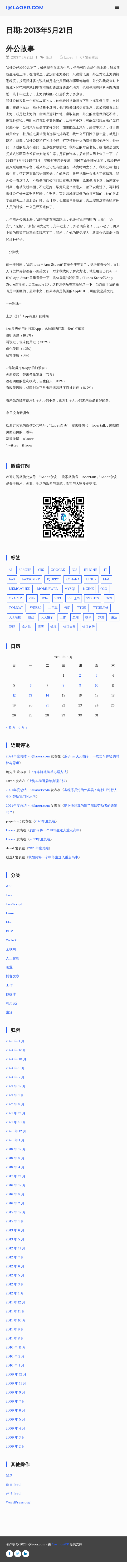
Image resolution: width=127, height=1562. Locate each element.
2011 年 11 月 (15, 1311)
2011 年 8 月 (15, 1338)
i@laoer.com (25, 7)
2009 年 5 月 (15, 1419)
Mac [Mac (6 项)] (106, 579)
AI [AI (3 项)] (10, 570)
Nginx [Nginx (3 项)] (88, 589)
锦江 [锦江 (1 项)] (53, 627)
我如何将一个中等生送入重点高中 (55, 830)
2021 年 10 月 (16, 1122)
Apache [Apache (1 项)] (25, 570)
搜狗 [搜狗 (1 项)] (88, 617)
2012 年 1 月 (15, 1293)
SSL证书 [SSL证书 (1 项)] (74, 598)
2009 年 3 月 (15, 1437)
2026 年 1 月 (15, 1041)
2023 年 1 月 (15, 1095)
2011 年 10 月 (16, 1320)
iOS (8, 886)
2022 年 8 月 (15, 1104)
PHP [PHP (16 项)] (32, 598)
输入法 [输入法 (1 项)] (26, 627)
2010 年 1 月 (15, 1365)
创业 (9, 967)
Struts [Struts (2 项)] (92, 598)
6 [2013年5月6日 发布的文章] (31, 685)
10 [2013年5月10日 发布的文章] (96, 685)
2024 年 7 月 (15, 1077)
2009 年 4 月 (15, 1428)
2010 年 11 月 (16, 1347)
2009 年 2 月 (15, 1446)
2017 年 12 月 (15, 1176)
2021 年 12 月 (15, 1113)
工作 (9, 985)
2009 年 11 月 (16, 1383)
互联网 (11, 949)
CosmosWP (60, 1544)
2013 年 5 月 (15, 1239)
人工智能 (12, 958)
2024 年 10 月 (16, 1059)
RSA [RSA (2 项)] (45, 598)
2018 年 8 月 (15, 1158)
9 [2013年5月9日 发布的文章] (80, 685)
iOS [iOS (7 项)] (74, 570)
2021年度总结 (45, 821)
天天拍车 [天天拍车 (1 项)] (47, 617)
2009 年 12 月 (16, 1374)
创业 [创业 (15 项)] (31, 617)
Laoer (68, 57)
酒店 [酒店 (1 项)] (41, 627)
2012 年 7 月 (15, 1257)
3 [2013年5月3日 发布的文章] (97, 675)
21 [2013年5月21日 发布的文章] (47, 705)
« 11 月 (11, 727)
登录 (9, 1475)
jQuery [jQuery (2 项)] (53, 579)
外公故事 (20, 48)
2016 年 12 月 (16, 1185)
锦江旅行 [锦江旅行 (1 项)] (88, 627)
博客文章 (12, 976)
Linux (10, 913)
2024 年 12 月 (16, 1050)
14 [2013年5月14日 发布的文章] (47, 695)
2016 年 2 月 (15, 1203)
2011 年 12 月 (15, 1302)
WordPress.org (18, 1502)
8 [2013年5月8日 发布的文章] (63, 685)
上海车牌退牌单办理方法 (48, 772)
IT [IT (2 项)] (105, 570)
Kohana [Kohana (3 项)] (72, 579)
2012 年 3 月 (15, 1284)
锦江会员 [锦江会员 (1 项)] (69, 627)
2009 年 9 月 (15, 1392)
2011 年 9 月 (15, 1329)
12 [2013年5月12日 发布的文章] (14, 695)
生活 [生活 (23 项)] (114, 617)
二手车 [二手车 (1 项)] (53, 608)
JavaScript (14, 904)
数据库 (11, 994)
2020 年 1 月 (15, 1140)
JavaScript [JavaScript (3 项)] (31, 579)
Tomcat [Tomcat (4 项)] (16, 608)
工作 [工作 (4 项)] (63, 617)
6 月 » (23, 727)
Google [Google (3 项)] (58, 570)
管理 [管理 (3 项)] (12, 627)
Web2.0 (11, 940)
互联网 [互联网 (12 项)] (81, 608)
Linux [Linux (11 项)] (91, 579)
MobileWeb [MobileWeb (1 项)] (47, 589)
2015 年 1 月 (15, 1221)
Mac (9, 922)
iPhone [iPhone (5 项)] (90, 570)
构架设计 (12, 1003)
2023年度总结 (40, 839)
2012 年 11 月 (15, 1248)
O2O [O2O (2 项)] (103, 589)
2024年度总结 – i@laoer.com (28, 756)
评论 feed (13, 1493)
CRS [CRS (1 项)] (41, 570)
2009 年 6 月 (15, 1410)
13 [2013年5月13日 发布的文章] (30, 695)
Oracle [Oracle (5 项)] (15, 598)
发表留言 (91, 57)
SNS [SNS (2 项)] (57, 598)
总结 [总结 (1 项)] (76, 617)
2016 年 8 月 (15, 1194)
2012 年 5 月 (15, 1275)
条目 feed (13, 1484)
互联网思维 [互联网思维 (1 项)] (100, 608)
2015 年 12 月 (16, 1212)
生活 (49, 57)
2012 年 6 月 (15, 1266)
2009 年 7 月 (15, 1401)
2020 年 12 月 (16, 1131)
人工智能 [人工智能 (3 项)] (15, 617)
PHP (9, 931)
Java (9, 895)
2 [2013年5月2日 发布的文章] (80, 675)
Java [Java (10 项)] (12, 579)
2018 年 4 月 (15, 1167)
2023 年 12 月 (16, 1086)
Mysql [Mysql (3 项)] (70, 589)
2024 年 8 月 (15, 1068)
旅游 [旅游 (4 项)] (101, 617)
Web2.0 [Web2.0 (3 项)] (36, 608)
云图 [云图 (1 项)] (67, 608)
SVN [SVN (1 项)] (109, 598)
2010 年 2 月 (15, 1356)
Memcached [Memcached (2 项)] (19, 589)
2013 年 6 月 (15, 1230)
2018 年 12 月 (16, 1149)
